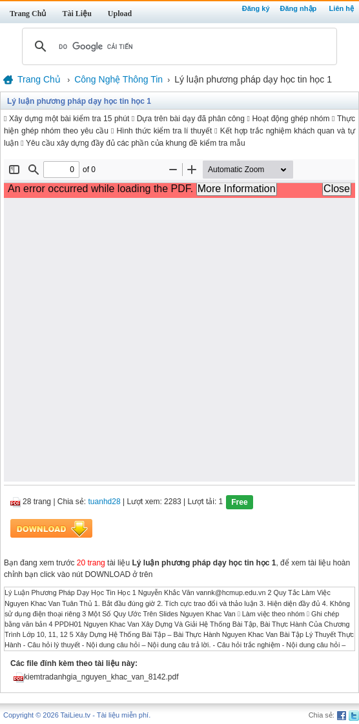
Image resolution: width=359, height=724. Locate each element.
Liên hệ (341, 8)
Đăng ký (256, 8)
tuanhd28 (104, 502)
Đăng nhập (298, 8)
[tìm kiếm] (177, 46)
